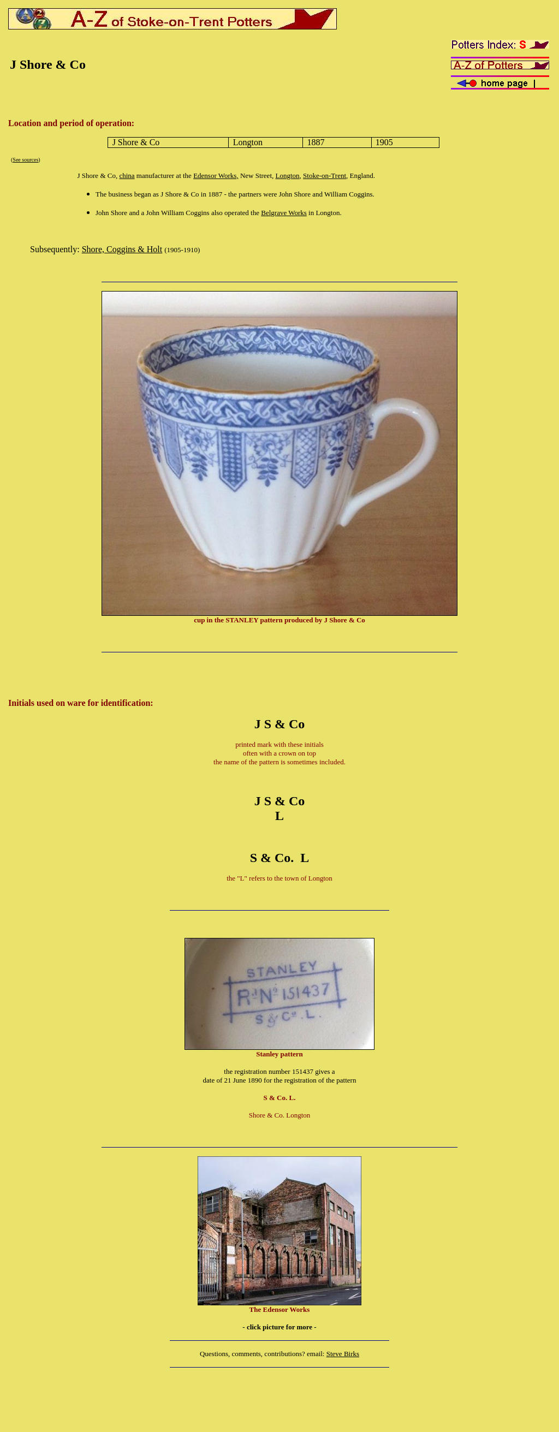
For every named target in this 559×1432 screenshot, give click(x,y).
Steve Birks (342, 1354)
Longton (288, 175)
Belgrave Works (284, 213)
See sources (25, 160)
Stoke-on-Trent (324, 175)
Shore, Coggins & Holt (122, 249)
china (126, 175)
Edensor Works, (215, 175)
